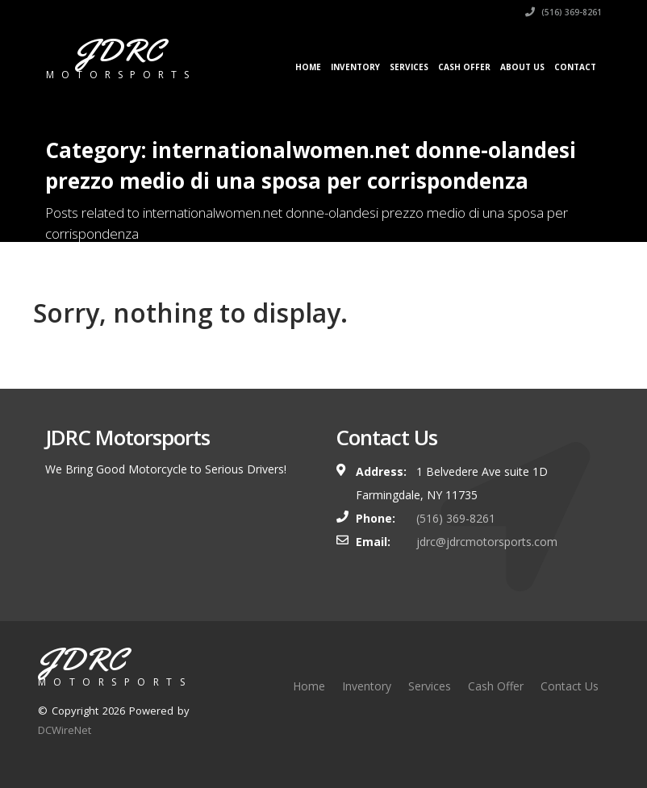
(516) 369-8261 (563, 12)
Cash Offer (464, 67)
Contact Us (570, 686)
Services (409, 67)
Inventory (355, 67)
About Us (522, 67)
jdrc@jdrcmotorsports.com (486, 541)
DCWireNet (64, 730)
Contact (575, 67)
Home (308, 67)
